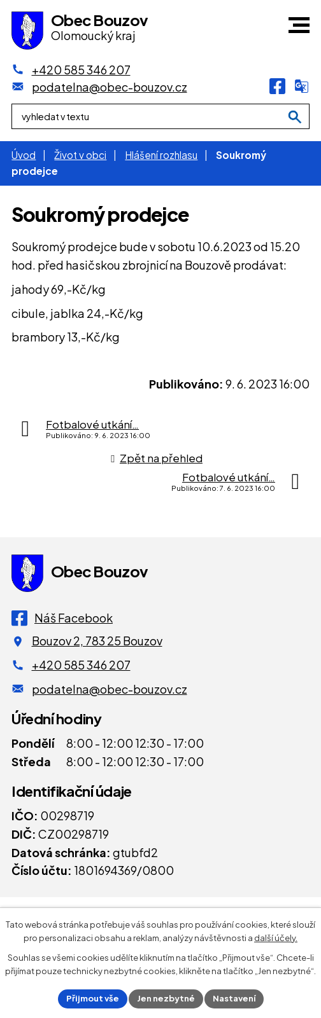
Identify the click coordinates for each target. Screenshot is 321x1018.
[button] (299, 25)
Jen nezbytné (166, 998)
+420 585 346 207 (81, 664)
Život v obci (80, 155)
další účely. (275, 938)
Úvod (23, 155)
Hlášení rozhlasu (161, 155)
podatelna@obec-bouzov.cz (109, 689)
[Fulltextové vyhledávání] (160, 116)
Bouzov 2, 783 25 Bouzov (97, 640)
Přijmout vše (92, 998)
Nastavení (234, 998)
